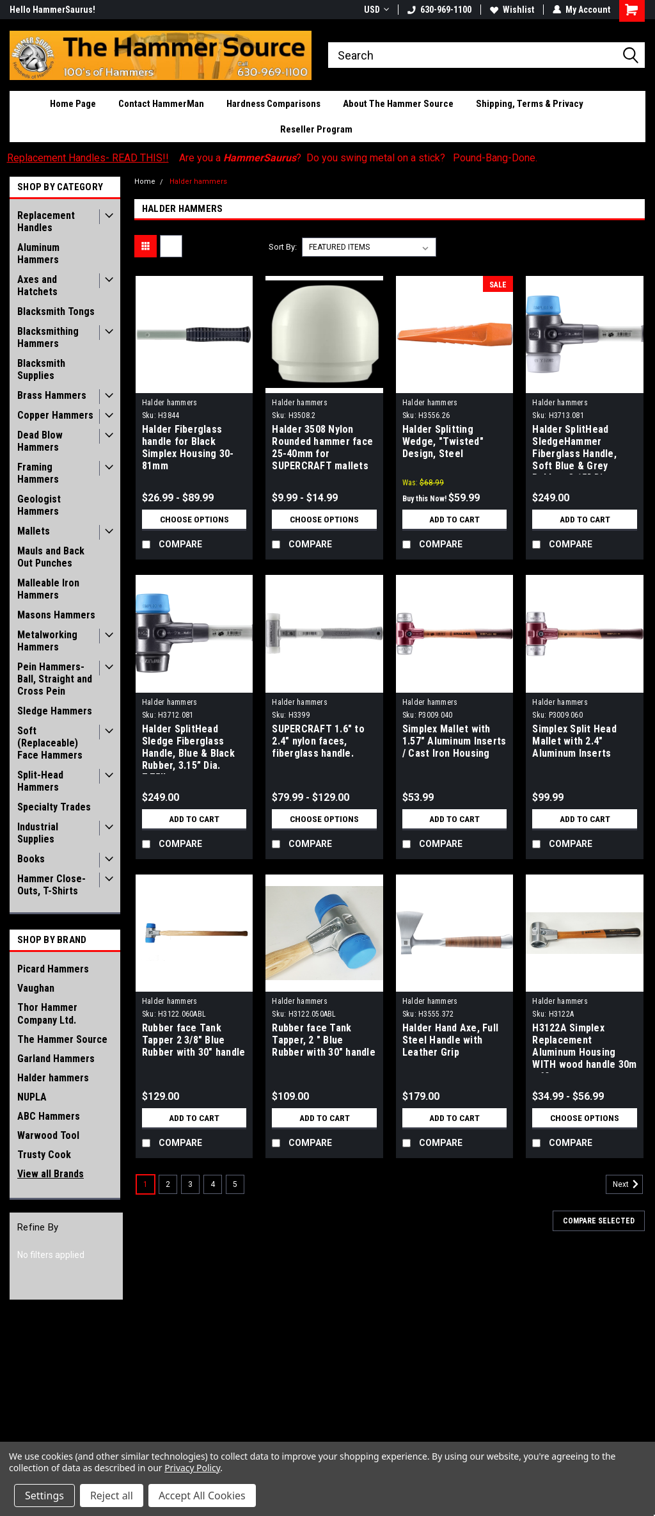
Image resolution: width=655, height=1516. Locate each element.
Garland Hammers (56, 1058)
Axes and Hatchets (37, 285)
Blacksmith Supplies (41, 369)
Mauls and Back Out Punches (50, 557)
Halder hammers (53, 1078)
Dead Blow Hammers (40, 441)
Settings (44, 1495)
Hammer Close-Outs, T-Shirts (51, 885)
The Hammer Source (62, 1039)
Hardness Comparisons (273, 103)
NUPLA (32, 1097)
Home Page (73, 103)
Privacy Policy (192, 1468)
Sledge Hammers (54, 711)
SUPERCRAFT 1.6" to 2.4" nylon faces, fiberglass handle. (318, 741)
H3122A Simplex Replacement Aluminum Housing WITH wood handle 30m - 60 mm (584, 1047)
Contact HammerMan (161, 103)
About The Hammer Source (398, 103)
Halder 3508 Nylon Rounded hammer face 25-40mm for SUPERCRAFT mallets (322, 447)
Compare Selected (599, 1220)
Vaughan (35, 988)
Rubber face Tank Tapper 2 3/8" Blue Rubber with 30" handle (194, 1040)
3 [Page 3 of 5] (190, 1184)
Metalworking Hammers (47, 641)
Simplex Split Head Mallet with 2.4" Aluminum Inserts (574, 741)
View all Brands (50, 1174)
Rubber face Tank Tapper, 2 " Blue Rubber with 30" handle (323, 1040)
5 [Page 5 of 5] (235, 1184)
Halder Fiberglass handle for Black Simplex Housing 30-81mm (188, 447)
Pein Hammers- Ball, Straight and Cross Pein (54, 679)
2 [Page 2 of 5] (168, 1184)
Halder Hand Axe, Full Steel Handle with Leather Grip (450, 1040)
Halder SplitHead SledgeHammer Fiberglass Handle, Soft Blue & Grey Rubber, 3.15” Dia (574, 448)
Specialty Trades (54, 807)
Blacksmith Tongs (56, 311)
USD (376, 9)
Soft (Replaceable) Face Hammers (50, 743)
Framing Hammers (38, 473)
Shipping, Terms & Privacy (529, 103)
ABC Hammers (48, 1116)
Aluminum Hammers (38, 253)
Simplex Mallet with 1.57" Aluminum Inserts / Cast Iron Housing (454, 741)
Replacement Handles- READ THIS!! (88, 158)
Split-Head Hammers (40, 781)
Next (628, 1184)
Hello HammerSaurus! (52, 9)
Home (144, 181)
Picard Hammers (53, 969)
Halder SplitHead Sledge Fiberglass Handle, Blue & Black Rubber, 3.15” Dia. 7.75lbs (188, 748)
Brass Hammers (51, 395)
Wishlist (512, 9)
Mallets (33, 531)
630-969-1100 (439, 9)
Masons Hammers (56, 615)
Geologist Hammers (39, 505)
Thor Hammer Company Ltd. (47, 1013)
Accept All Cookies (202, 1495)
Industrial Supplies (37, 833)
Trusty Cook (44, 1155)
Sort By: (283, 247)
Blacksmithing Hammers (48, 337)
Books (31, 859)
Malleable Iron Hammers (48, 589)
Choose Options (194, 519)
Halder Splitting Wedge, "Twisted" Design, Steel (443, 441)
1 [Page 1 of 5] (145, 1184)
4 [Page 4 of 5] (212, 1184)
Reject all (111, 1495)
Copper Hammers (55, 415)
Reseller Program (316, 129)
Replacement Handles (46, 221)
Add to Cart (454, 519)
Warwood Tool (48, 1135)
